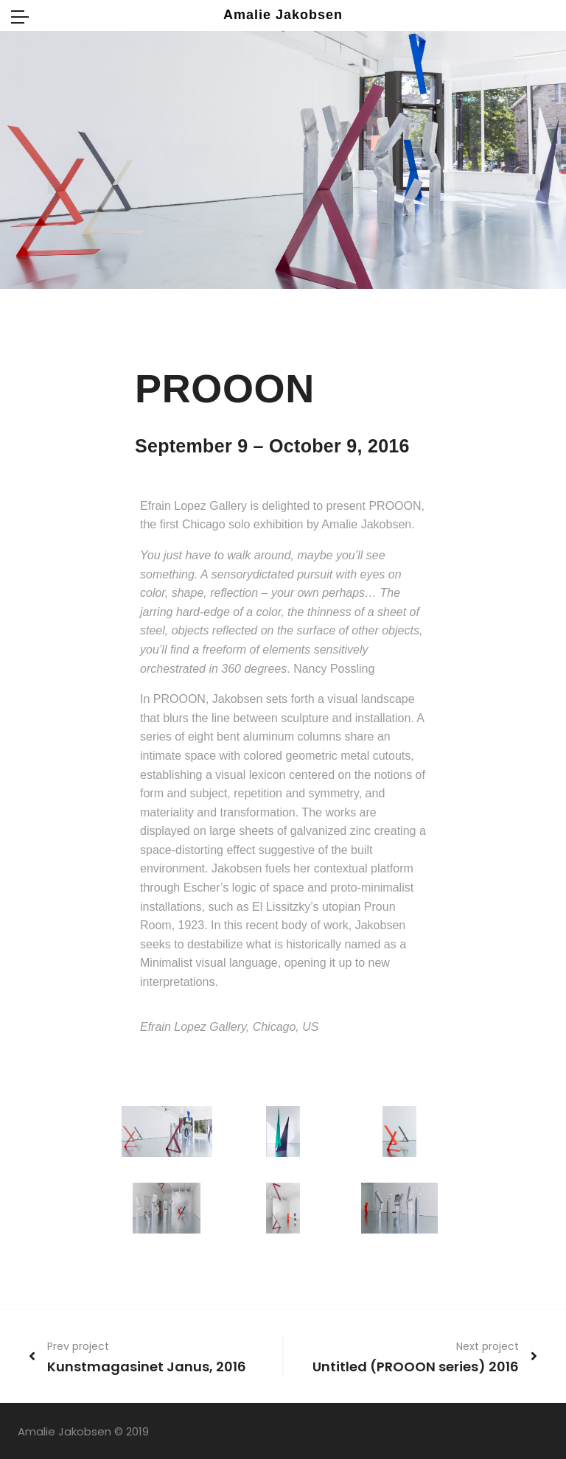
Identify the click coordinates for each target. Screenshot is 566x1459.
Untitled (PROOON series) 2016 (415, 1366)
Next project (487, 1346)
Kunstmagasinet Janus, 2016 (146, 1366)
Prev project (78, 1346)
